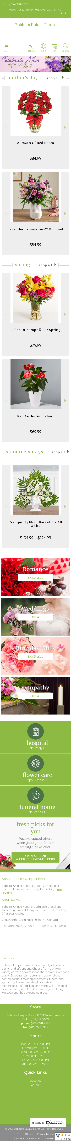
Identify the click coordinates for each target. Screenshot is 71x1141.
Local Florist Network (28, 1138)
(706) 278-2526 (18, 4)
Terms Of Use (25, 1134)
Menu (6, 51)
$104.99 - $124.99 (35, 537)
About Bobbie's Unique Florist (23, 879)
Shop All (53, 78)
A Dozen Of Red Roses (35, 143)
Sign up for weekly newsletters (35, 857)
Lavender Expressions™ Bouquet (35, 229)
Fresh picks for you (35, 835)
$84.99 (35, 158)
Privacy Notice (45, 1134)
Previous (5, 127)
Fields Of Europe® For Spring (35, 330)
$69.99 (35, 431)
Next (65, 127)
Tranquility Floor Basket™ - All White (35, 524)
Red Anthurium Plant (35, 416)
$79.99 (35, 345)
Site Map (49, 1138)
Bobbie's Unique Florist (35, 25)
